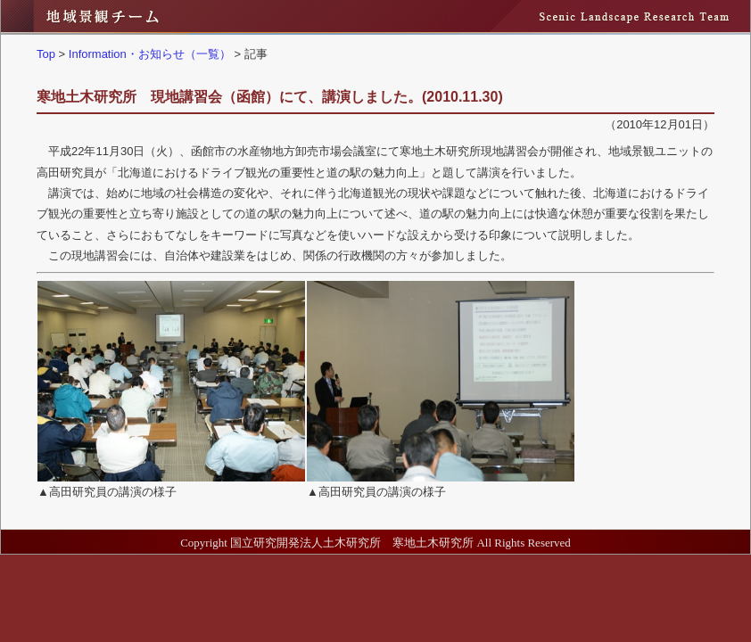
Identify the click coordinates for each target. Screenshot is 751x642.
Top (46, 54)
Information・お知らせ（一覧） (150, 54)
